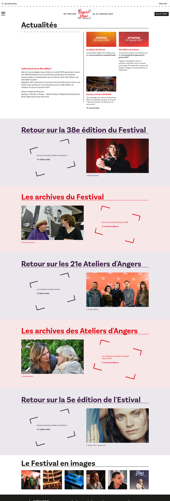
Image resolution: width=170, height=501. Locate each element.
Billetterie (161, 14)
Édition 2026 (44, 293)
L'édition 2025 (44, 429)
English (163, 4)
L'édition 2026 (44, 160)
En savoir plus (94, 108)
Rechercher (9, 4)
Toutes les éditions (111, 226)
